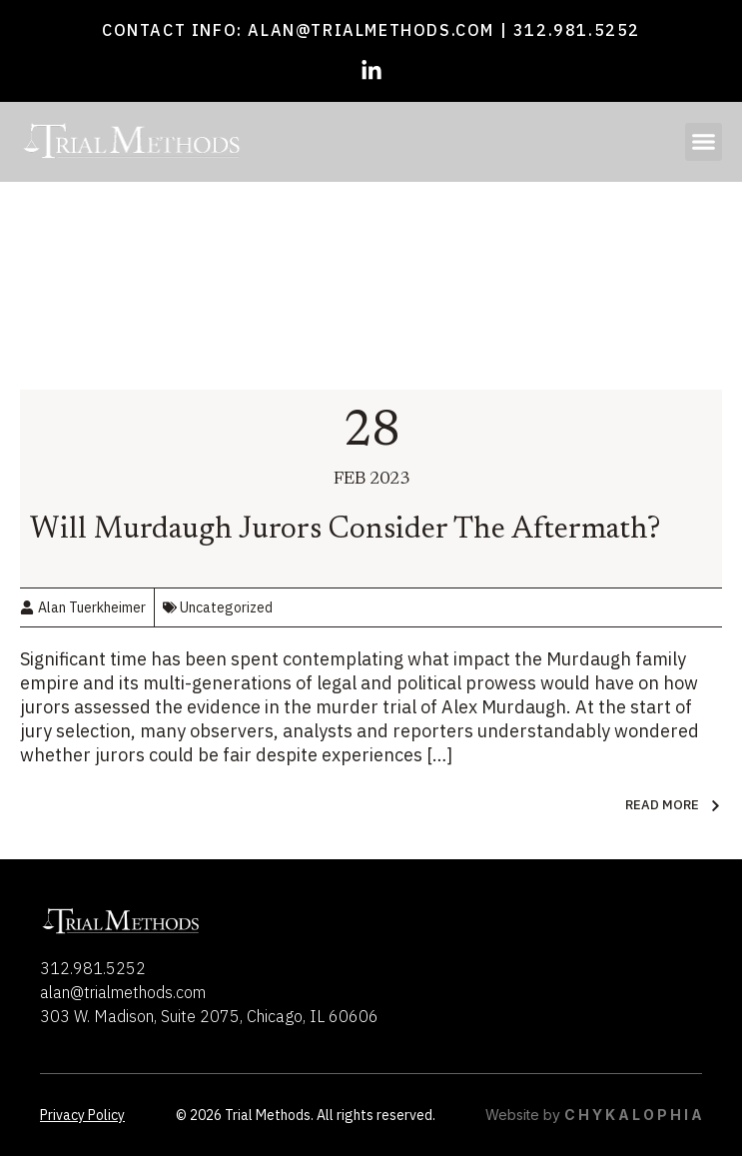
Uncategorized (226, 607)
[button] (704, 142)
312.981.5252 (576, 30)
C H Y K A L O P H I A (633, 1114)
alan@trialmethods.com (371, 30)
